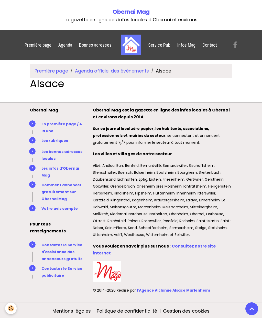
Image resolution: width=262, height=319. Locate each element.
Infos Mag (186, 45)
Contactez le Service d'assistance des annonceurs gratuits (61, 251)
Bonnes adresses (95, 45)
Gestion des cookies (186, 311)
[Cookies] (11, 308)
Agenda (65, 45)
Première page (38, 45)
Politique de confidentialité (127, 311)
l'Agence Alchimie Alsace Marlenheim (173, 290)
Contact (209, 45)
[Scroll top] (251, 308)
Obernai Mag (131, 12)
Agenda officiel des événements (112, 71)
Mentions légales (71, 311)
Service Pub (159, 45)
